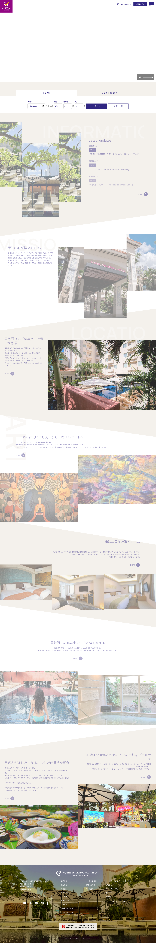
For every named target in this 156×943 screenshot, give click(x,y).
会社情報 (109, 885)
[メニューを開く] (151, 2)
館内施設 (64, 889)
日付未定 (49, 106)
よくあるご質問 (91, 881)
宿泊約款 (109, 893)
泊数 (55, 102)
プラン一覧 (118, 106)
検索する (96, 106)
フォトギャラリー (67, 912)
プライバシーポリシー (114, 889)
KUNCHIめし (65, 893)
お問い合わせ (90, 885)
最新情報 (64, 881)
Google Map (25, 889)
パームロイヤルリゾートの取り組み (118, 881)
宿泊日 (29, 102)
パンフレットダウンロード (120, 902)
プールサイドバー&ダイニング (72, 897)
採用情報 (109, 897)
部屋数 (65, 102)
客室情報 (64, 885)
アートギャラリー (67, 908)
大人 (76, 102)
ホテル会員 (89, 889)
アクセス (64, 904)
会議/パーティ (66, 900)
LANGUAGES (124, 4)
